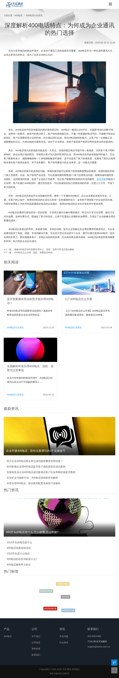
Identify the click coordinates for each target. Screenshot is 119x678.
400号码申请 (50, 609)
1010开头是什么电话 (18, 553)
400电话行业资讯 (34, 15)
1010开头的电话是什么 (19, 542)
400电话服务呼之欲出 (19, 564)
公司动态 (36, 642)
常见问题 (64, 636)
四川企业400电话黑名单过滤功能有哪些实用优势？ (35, 461)
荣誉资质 (36, 648)
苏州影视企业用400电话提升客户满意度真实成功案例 (36, 466)
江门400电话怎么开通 (78, 299)
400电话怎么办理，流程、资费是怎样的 (33, 252)
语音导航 (101, 179)
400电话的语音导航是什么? (22, 559)
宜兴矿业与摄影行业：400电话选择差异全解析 (32, 477)
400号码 (65, 598)
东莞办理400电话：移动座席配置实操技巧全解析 (33, 483)
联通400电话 (46, 591)
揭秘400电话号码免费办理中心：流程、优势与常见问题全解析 (44, 249)
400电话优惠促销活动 (19, 548)
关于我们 (36, 636)
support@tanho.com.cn (98, 646)
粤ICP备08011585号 (59, 673)
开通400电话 (63, 584)
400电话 (18, 15)
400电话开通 (68, 610)
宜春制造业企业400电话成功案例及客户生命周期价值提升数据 (41, 472)
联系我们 (36, 655)
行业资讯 (64, 642)
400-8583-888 (94, 636)
